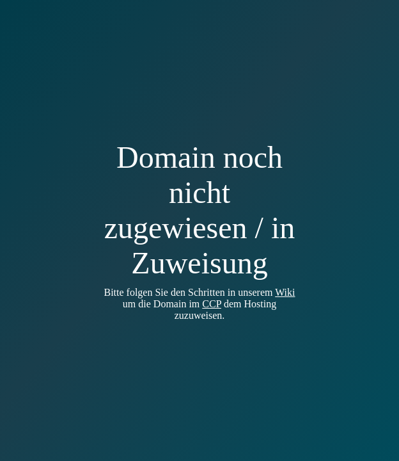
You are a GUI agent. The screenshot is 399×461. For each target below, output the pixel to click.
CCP (211, 303)
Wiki (285, 292)
